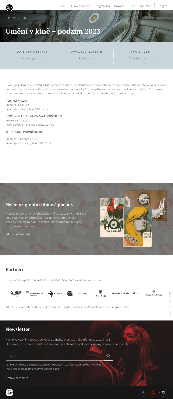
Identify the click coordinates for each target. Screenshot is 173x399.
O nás (132, 6)
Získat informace (137, 58)
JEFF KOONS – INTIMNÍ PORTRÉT (25, 132)
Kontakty (145, 6)
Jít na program (30, 58)
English (162, 6)
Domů (63, 6)
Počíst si (83, 58)
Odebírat (85, 356)
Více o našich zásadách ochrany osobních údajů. (33, 368)
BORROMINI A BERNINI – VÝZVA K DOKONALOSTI (34, 116)
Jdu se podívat (15, 234)
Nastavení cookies (17, 378)
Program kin (102, 6)
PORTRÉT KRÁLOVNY (18, 100)
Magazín (119, 6)
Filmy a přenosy (81, 6)
